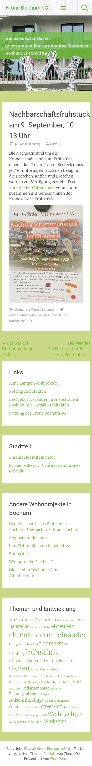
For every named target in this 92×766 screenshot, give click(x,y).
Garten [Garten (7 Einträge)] (19, 668)
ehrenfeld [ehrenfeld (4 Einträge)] (63, 626)
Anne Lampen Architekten (33, 383)
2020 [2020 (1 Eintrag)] (31, 620)
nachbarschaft (20, 321)
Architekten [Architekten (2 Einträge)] (45, 620)
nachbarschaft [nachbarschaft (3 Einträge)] (66, 682)
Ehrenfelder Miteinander (32, 187)
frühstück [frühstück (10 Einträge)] (41, 652)
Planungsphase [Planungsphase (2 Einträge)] (22, 694)
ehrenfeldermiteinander (29, 315)
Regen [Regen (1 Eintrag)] (49, 700)
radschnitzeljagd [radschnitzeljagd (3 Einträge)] (26, 700)
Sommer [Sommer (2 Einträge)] (16, 707)
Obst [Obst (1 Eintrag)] (12, 688)
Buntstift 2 (19, 553)
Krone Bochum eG (27, 8)
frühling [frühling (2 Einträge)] (16, 653)
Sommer (22, 309)
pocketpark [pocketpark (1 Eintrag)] (44, 694)
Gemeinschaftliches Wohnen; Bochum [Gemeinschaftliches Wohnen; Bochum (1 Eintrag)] (32, 676)
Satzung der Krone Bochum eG (37, 413)
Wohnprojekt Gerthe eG (31, 561)
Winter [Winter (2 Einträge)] (37, 721)
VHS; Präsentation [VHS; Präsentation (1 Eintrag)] (20, 715)
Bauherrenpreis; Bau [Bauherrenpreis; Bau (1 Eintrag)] (70, 620)
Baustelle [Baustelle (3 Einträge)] (18, 626)
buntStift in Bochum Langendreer (40, 545)
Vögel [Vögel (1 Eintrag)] (36, 715)
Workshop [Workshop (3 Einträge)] (55, 721)
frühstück (59, 315)
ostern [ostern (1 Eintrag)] (19, 688)
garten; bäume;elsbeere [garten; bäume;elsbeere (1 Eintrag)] (45, 669)
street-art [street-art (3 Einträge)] (51, 706)
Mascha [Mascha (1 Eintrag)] (45, 682)
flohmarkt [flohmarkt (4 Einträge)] (51, 643)
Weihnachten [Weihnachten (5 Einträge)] (65, 714)
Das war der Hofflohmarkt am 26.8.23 (18, 349)
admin (55, 144)
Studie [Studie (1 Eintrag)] (67, 707)
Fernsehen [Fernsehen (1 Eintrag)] (25, 644)
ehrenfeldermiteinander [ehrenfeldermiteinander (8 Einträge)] (47, 635)
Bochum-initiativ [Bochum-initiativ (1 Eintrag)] (39, 627)
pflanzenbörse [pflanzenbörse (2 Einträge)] (36, 688)
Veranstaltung (42, 309)
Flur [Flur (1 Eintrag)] (67, 644)
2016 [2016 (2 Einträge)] (13, 620)
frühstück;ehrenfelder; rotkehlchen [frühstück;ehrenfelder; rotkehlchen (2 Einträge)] (40, 661)
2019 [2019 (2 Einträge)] (23, 620)
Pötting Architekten (27, 391)
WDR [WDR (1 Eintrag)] (44, 715)
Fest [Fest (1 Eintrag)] (35, 644)
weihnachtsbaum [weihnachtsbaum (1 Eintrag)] (19, 722)
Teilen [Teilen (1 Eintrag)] (75, 707)
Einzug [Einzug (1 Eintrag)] (13, 644)
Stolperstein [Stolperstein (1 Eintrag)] (32, 707)
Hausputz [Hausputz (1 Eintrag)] (34, 682)
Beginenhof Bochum (28, 537)
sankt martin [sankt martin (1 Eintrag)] (62, 700)
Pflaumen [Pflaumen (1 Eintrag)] (56, 688)
